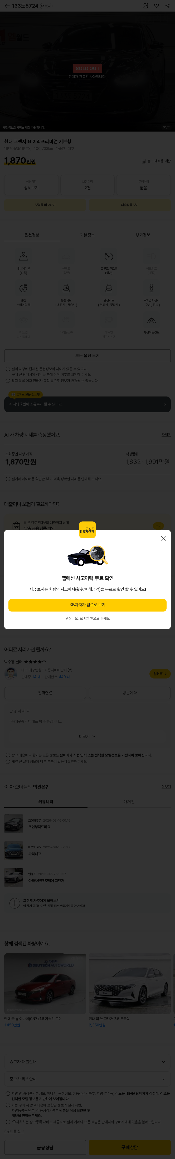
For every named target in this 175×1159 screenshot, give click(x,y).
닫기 (163, 538)
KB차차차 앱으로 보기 (87, 604)
